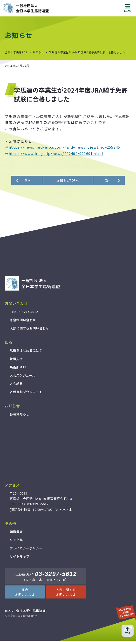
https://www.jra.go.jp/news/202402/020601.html (56, 153)
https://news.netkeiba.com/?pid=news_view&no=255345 (64, 147)
